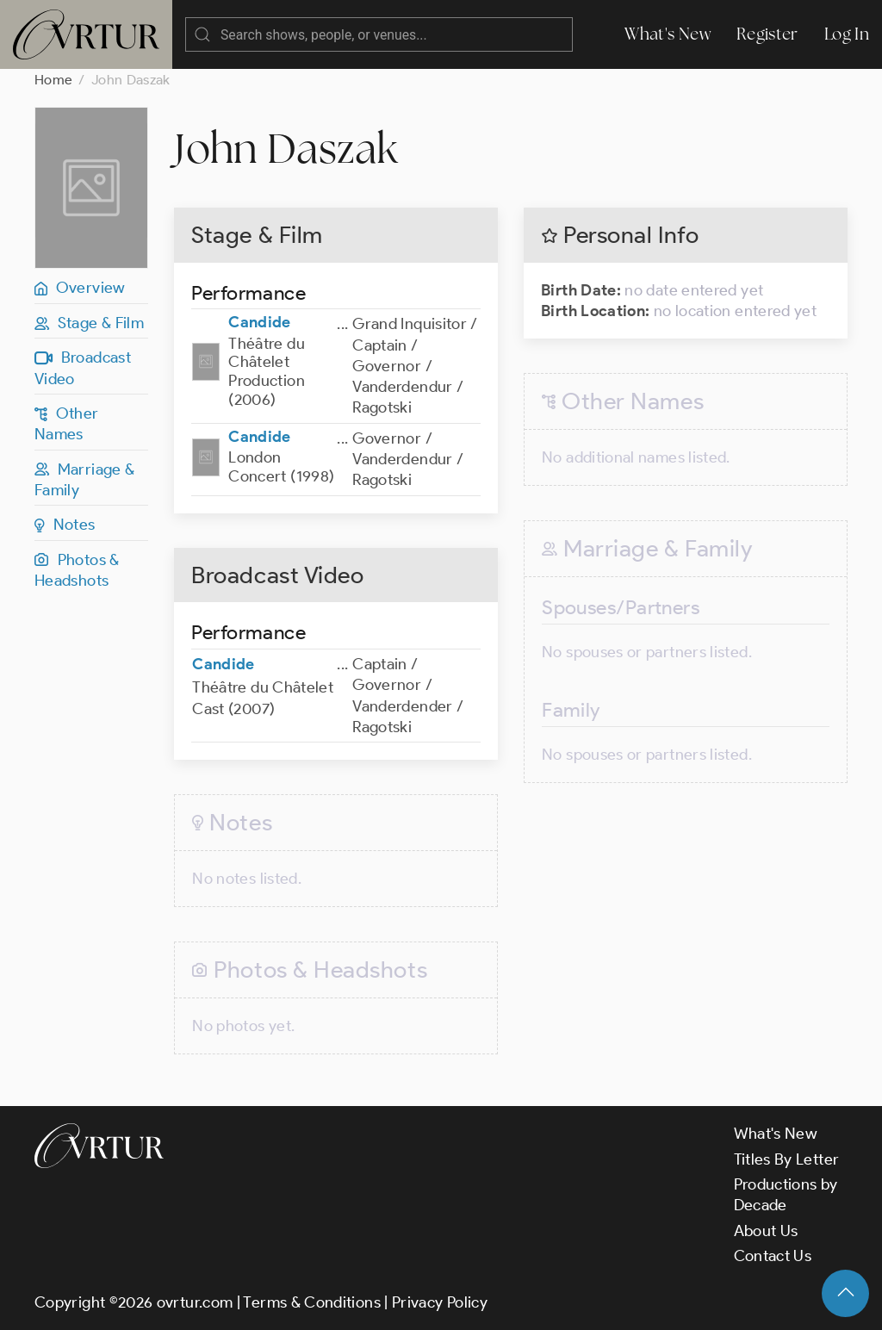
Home (53, 79)
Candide (259, 322)
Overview (80, 287)
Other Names (66, 424)
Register (767, 34)
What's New (667, 34)
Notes (65, 524)
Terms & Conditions (311, 1302)
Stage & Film (89, 323)
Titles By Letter (787, 1159)
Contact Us (773, 1255)
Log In (846, 34)
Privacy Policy (440, 1302)
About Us (766, 1230)
